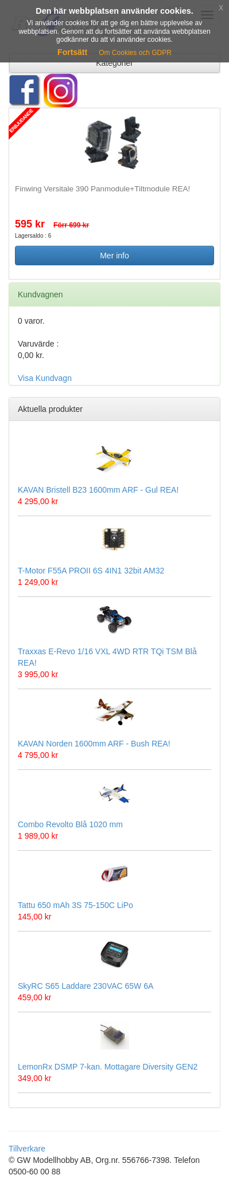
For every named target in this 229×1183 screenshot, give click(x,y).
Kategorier (114, 63)
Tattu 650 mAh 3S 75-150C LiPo (75, 905)
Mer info (114, 255)
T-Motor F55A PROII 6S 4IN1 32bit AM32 (91, 570)
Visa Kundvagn (45, 378)
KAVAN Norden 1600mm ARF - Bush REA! (94, 743)
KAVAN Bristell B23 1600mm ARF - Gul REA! (98, 489)
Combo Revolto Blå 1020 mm (70, 824)
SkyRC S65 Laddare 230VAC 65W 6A (85, 986)
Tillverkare (27, 1148)
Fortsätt (72, 52)
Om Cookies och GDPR (135, 53)
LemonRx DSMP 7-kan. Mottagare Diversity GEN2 (107, 1066)
